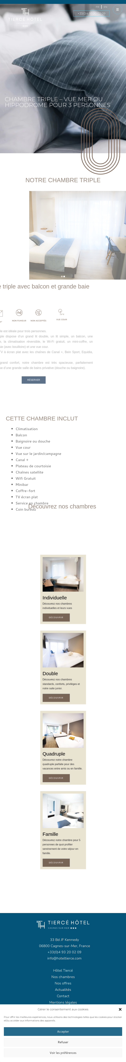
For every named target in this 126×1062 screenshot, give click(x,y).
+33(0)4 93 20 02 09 (91, 13)
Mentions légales (63, 1002)
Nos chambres (63, 977)
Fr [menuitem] (97, 6)
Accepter (63, 1031)
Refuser (63, 1042)
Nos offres (63, 983)
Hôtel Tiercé (63, 970)
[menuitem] (97, 7)
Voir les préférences (63, 1053)
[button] (120, 1009)
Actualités (63, 989)
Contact (63, 996)
